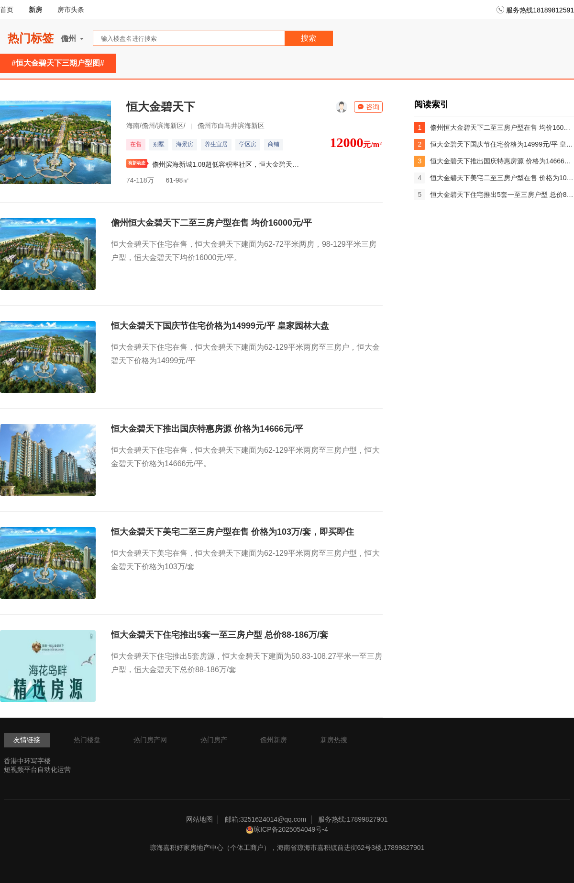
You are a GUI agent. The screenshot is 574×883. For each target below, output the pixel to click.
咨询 (368, 107)
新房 (35, 9)
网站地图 (199, 819)
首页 (6, 9)
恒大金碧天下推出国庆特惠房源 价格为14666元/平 (207, 429)
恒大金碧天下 (160, 106)
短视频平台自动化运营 (37, 769)
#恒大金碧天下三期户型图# (57, 63)
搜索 (308, 38)
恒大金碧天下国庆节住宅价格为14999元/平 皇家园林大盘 (220, 326)
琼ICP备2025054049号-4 (291, 829)
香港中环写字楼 (27, 761)
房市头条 (70, 9)
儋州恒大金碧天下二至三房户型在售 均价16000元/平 (211, 223)
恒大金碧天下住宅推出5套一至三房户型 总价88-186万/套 (219, 635)
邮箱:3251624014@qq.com (265, 819)
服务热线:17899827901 (353, 819)
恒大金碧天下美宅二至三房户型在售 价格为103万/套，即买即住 (232, 532)
